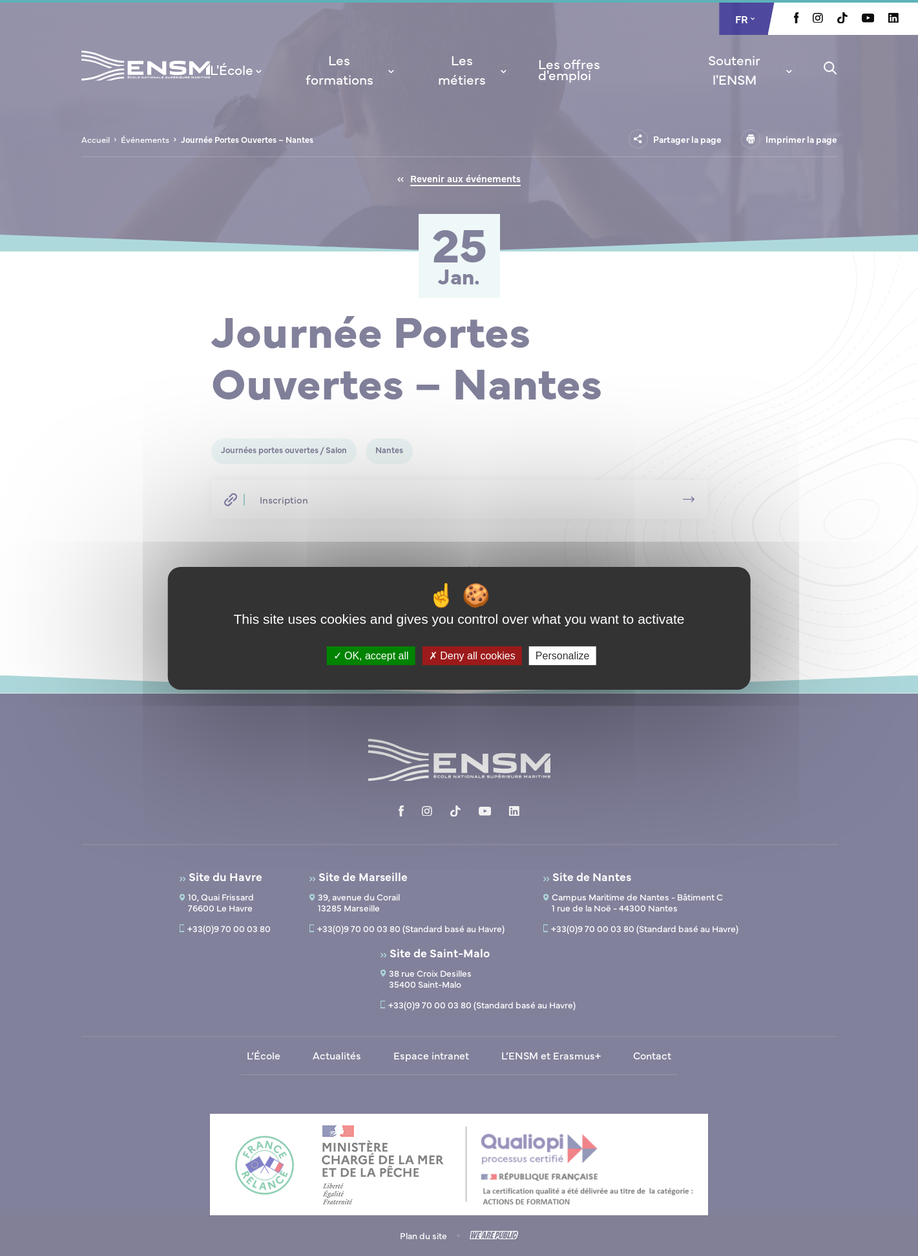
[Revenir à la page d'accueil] (145, 82)
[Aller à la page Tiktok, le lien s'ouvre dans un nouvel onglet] (842, 19)
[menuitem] (237, 69)
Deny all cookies (472, 655)
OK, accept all (371, 655)
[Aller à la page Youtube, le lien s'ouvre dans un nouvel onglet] (868, 18)
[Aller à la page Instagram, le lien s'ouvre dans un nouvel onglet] (818, 18)
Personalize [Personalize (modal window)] (563, 655)
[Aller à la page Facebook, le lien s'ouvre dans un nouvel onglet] (796, 19)
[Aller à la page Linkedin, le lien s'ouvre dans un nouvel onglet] (893, 18)
